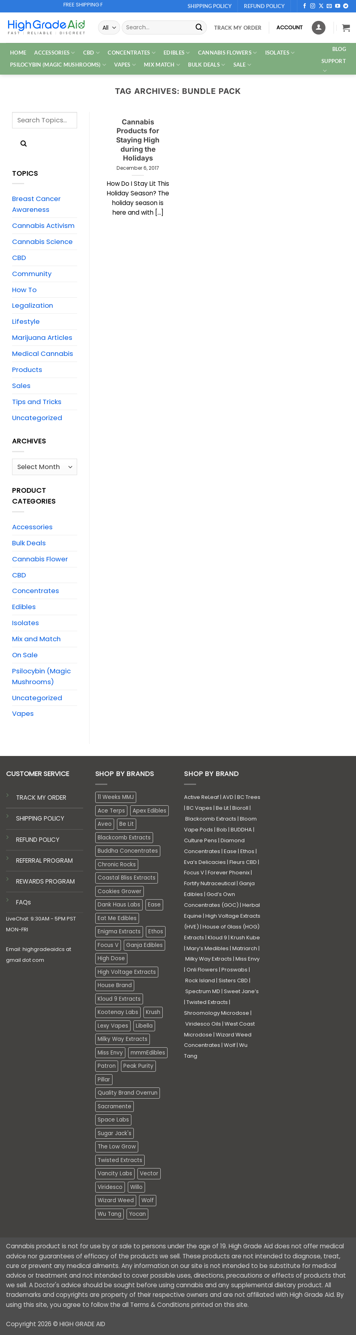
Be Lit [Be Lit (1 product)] (126, 824)
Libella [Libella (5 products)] (144, 1026)
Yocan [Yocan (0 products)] (137, 1214)
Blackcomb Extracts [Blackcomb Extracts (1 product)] (124, 837)
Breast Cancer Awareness (36, 204)
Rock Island (200, 980)
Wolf (229, 1045)
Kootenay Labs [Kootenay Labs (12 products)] (118, 1012)
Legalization (32, 305)
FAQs (23, 902)
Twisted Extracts (207, 1002)
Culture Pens (200, 840)
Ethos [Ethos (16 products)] (155, 931)
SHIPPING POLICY (40, 818)
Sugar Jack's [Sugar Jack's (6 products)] (114, 1133)
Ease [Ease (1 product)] (154, 904)
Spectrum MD (202, 991)
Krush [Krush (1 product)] (153, 1012)
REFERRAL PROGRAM (44, 860)
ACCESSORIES (54, 53)
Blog (339, 49)
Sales (21, 385)
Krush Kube (245, 937)
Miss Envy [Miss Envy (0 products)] (110, 1053)
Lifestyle (26, 321)
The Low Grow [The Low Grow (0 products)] (117, 1146)
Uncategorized (37, 418)
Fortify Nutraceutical (209, 883)
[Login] (318, 28)
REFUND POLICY (37, 839)
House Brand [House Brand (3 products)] (115, 985)
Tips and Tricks (36, 401)
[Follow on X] (321, 6)
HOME (18, 52)
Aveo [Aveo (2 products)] (105, 824)
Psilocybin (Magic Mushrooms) (41, 676)
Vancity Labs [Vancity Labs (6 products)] (115, 1173)
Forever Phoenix (229, 872)
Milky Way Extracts (208, 959)
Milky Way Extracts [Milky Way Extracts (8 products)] (122, 1039)
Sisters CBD (233, 980)
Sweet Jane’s (241, 991)
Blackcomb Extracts (210, 819)
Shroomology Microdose (216, 1013)
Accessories (32, 527)
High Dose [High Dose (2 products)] (111, 958)
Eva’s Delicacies (205, 862)
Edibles (24, 607)
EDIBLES (177, 53)
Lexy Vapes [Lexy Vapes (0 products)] (113, 1026)
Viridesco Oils (203, 1024)
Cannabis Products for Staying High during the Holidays (138, 140)
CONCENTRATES (131, 53)
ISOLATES (280, 53)
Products (27, 369)
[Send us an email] (329, 6)
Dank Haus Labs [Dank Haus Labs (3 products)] (119, 904)
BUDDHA (241, 829)
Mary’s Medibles (207, 948)
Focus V (194, 872)
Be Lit (222, 808)
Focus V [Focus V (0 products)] (108, 945)
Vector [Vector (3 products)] (149, 1173)
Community (31, 273)
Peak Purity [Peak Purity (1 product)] (138, 1066)
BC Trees (248, 797)
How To (24, 290)
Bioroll (240, 808)
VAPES (125, 65)
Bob (222, 829)
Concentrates (35, 590)
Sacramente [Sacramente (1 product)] (114, 1106)
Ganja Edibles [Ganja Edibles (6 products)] (144, 945)
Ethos (247, 851)
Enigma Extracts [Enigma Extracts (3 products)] (119, 931)
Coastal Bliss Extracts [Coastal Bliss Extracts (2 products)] (126, 878)
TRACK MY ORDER (41, 797)
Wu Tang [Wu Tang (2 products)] (109, 1214)
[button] (346, 28)
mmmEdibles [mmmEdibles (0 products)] (148, 1053)
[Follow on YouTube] (337, 6)
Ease (230, 851)
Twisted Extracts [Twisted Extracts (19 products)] (120, 1160)
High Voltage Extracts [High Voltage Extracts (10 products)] (127, 972)
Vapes (23, 713)
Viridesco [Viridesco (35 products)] (110, 1187)
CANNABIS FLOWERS (227, 53)
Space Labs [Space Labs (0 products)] (113, 1120)
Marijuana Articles (42, 337)
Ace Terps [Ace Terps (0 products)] (111, 811)
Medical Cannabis (42, 353)
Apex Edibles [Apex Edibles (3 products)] (149, 811)
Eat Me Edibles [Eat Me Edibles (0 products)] (117, 918)
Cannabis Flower (40, 559)
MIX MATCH (162, 65)
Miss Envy (247, 959)
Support (333, 66)
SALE (242, 65)
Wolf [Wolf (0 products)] (147, 1200)
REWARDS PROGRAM (45, 881)
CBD (91, 53)
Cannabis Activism (43, 225)
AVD (228, 797)
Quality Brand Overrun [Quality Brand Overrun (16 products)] (128, 1093)
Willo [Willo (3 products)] (136, 1187)
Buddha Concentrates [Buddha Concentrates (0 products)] (128, 851)
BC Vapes (199, 808)
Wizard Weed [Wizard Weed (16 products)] (116, 1200)
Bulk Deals (206, 65)
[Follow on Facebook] (304, 6)
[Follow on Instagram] (312, 6)
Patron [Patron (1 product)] (107, 1066)
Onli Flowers (202, 969)
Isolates (25, 623)
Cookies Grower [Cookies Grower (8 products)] (119, 891)
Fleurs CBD (243, 862)
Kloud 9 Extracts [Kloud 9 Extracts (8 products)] (119, 999)
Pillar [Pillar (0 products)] (104, 1079)
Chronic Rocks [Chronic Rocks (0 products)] (117, 864)
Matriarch (244, 948)
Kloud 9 (217, 937)
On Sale (25, 655)
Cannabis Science (42, 241)
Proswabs (234, 969)
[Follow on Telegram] (345, 6)
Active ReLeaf (201, 797)
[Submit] (199, 27)
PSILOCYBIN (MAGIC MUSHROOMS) (58, 65)
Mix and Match (36, 639)
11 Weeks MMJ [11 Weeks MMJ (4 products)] (116, 797)
